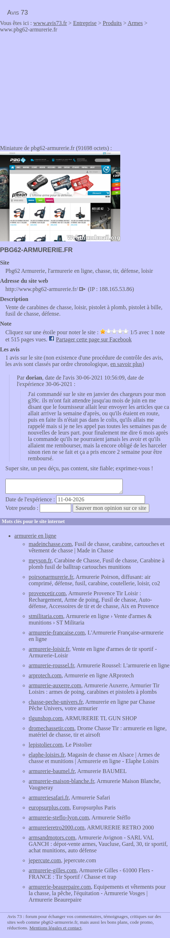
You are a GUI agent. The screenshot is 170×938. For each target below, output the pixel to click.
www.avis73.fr (50, 23)
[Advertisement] (60, 86)
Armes (135, 23)
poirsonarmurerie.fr (51, 577)
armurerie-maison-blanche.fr (61, 781)
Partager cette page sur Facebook (93, 339)
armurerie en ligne (35, 536)
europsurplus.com (49, 807)
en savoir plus (126, 364)
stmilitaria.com (46, 616)
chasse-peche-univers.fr (56, 702)
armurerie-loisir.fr (49, 649)
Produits (112, 23)
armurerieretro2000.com (56, 827)
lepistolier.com (46, 745)
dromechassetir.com (51, 728)
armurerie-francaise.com (57, 632)
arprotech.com (45, 675)
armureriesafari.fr (49, 797)
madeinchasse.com (50, 544)
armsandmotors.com (52, 837)
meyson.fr (40, 560)
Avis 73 (17, 12)
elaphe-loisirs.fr (46, 755)
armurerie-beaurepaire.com (60, 887)
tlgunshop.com (46, 718)
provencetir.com (47, 593)
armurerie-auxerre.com (55, 685)
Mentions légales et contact (55, 928)
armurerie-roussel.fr (51, 665)
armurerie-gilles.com (53, 870)
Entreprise (85, 23)
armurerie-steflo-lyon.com (59, 817)
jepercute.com (45, 860)
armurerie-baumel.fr (52, 771)
